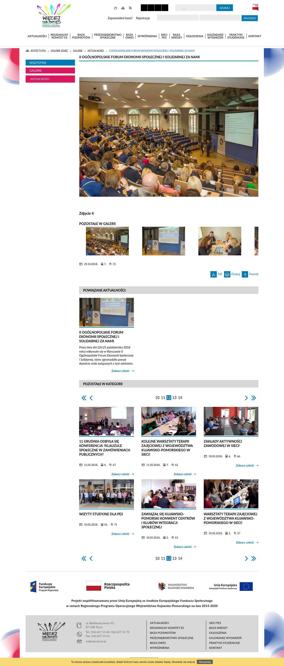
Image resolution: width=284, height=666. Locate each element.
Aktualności (39, 79)
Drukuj (232, 273)
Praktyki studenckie (224, 642)
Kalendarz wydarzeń (225, 638)
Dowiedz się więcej (183, 661)
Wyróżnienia (159, 647)
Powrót (250, 273)
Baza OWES (158, 642)
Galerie (35, 70)
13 (174, 397)
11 (163, 397)
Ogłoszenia (218, 632)
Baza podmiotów (163, 632)
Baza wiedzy (218, 627)
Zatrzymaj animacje (144, 7)
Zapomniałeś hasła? (120, 18)
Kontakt (215, 647)
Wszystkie (37, 62)
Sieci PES (215, 623)
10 (157, 397)
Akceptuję (205, 661)
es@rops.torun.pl (96, 641)
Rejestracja (143, 18)
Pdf (216, 273)
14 (180, 397)
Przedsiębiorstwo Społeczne (171, 638)
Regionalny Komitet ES (167, 627)
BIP (255, 7)
